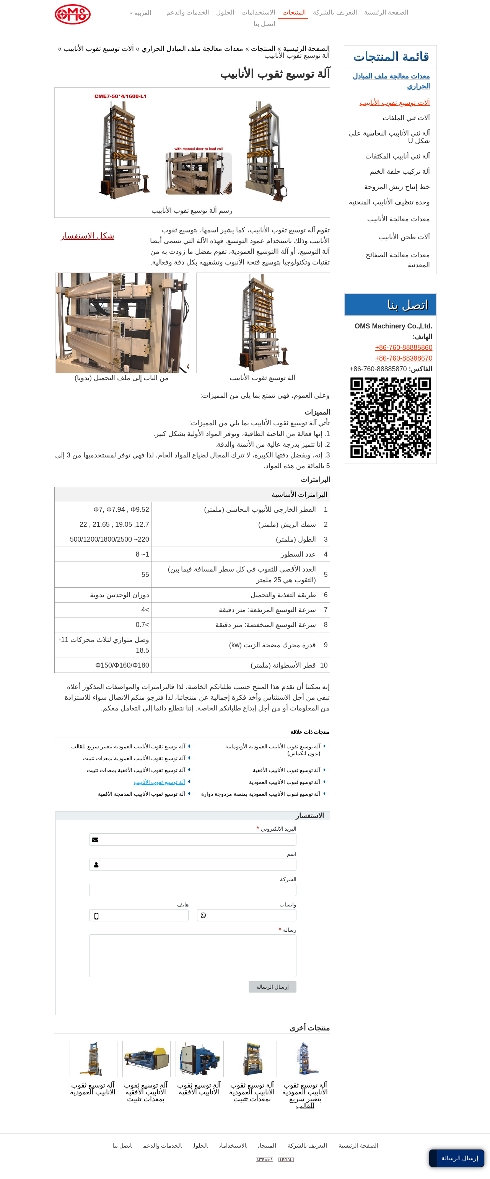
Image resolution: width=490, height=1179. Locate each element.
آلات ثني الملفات (406, 118)
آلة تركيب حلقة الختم (400, 171)
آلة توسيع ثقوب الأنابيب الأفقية (286, 770)
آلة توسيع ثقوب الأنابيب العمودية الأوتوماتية (272, 750)
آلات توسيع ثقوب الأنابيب (98, 48)
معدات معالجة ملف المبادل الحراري (192, 48)
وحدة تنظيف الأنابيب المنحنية (389, 202)
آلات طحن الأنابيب (404, 237)
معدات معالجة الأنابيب (398, 219)
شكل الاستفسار (87, 235)
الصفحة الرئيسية (306, 48)
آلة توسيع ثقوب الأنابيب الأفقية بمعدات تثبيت (135, 770)
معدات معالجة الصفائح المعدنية (397, 260)
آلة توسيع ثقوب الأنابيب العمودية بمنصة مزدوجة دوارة (260, 794)
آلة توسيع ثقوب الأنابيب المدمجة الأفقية (141, 794)
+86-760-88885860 (403, 347)
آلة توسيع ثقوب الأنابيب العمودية (284, 782)
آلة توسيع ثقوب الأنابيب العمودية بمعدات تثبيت (134, 758)
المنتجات (263, 48)
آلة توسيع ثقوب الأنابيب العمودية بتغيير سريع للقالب (128, 746)
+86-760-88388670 (403, 358)
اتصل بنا (407, 305)
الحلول (200, 1146)
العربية (141, 12)
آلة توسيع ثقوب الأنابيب (159, 782)
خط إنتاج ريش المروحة (397, 187)
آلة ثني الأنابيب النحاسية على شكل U (389, 137)
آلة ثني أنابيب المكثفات (397, 156)
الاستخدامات (232, 1146)
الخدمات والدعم (162, 1146)
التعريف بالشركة (307, 1146)
